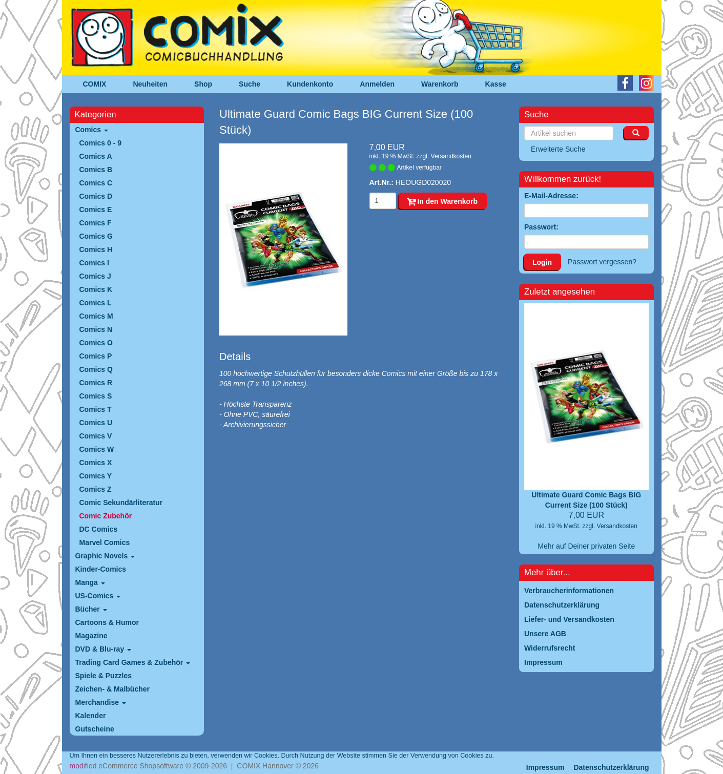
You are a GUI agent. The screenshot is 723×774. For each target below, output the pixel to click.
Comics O (96, 343)
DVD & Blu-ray (103, 649)
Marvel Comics (104, 542)
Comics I (94, 263)
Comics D (96, 196)
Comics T (95, 409)
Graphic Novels (105, 556)
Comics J (95, 276)
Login (542, 262)
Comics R (96, 383)
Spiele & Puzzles (103, 676)
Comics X (95, 462)
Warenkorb (440, 84)
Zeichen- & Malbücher (112, 689)
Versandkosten (451, 156)
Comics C (96, 183)
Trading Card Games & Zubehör (133, 662)
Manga (90, 582)
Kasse (495, 84)
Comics (91, 129)
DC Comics (98, 529)
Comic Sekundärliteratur (121, 502)
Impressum (545, 767)
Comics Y (95, 476)
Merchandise (100, 702)
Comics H (96, 249)
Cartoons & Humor (107, 622)
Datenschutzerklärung (611, 767)
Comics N (96, 329)
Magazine (91, 636)
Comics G (96, 236)
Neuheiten (150, 84)
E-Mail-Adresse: (551, 196)
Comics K (96, 289)
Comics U (96, 423)
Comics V (95, 436)
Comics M (96, 316)
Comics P (95, 356)
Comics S (95, 396)
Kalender (90, 716)
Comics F (95, 223)
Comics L (95, 303)
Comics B (96, 169)
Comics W (96, 449)
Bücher (91, 609)
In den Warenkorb (442, 201)
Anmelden (377, 84)
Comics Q (96, 369)
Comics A (95, 156)
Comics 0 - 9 (100, 143)
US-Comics (98, 596)
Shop (203, 84)
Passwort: (541, 227)
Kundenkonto (310, 84)
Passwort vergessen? (602, 262)
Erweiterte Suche (558, 149)
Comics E (95, 209)
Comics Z (95, 489)
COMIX (95, 84)
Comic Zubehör (105, 516)
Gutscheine (94, 729)
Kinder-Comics (101, 569)
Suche (249, 84)
